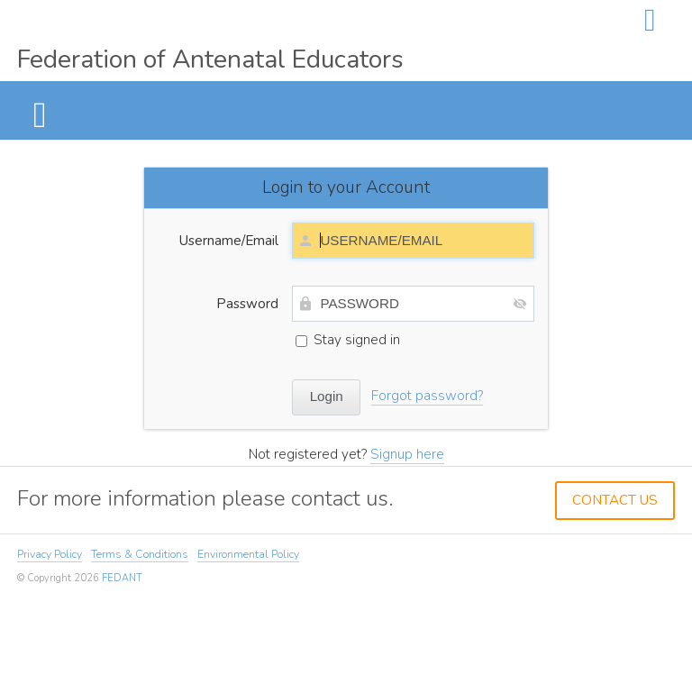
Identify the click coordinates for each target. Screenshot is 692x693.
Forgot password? (427, 396)
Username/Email (228, 241)
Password (247, 304)
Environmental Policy (248, 554)
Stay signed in (348, 340)
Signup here (407, 454)
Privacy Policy (49, 554)
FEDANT (122, 578)
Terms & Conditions (139, 554)
